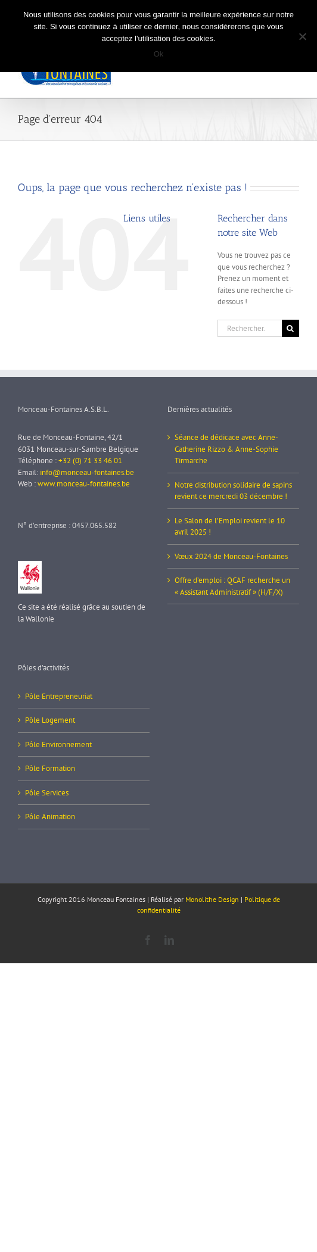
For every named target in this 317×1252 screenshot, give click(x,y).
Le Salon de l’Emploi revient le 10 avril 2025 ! (230, 527)
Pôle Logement (50, 720)
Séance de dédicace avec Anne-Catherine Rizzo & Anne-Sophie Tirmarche (226, 449)
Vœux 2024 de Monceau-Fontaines (231, 556)
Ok (159, 53)
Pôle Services (47, 793)
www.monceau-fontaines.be (84, 484)
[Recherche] (290, 328)
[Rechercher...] (249, 328)
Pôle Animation (50, 816)
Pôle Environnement (58, 744)
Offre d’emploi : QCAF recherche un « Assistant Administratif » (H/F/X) (232, 586)
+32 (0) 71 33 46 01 (90, 460)
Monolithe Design (212, 899)
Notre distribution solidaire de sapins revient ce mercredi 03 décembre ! (233, 491)
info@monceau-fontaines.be (87, 472)
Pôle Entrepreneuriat (58, 696)
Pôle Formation (50, 768)
